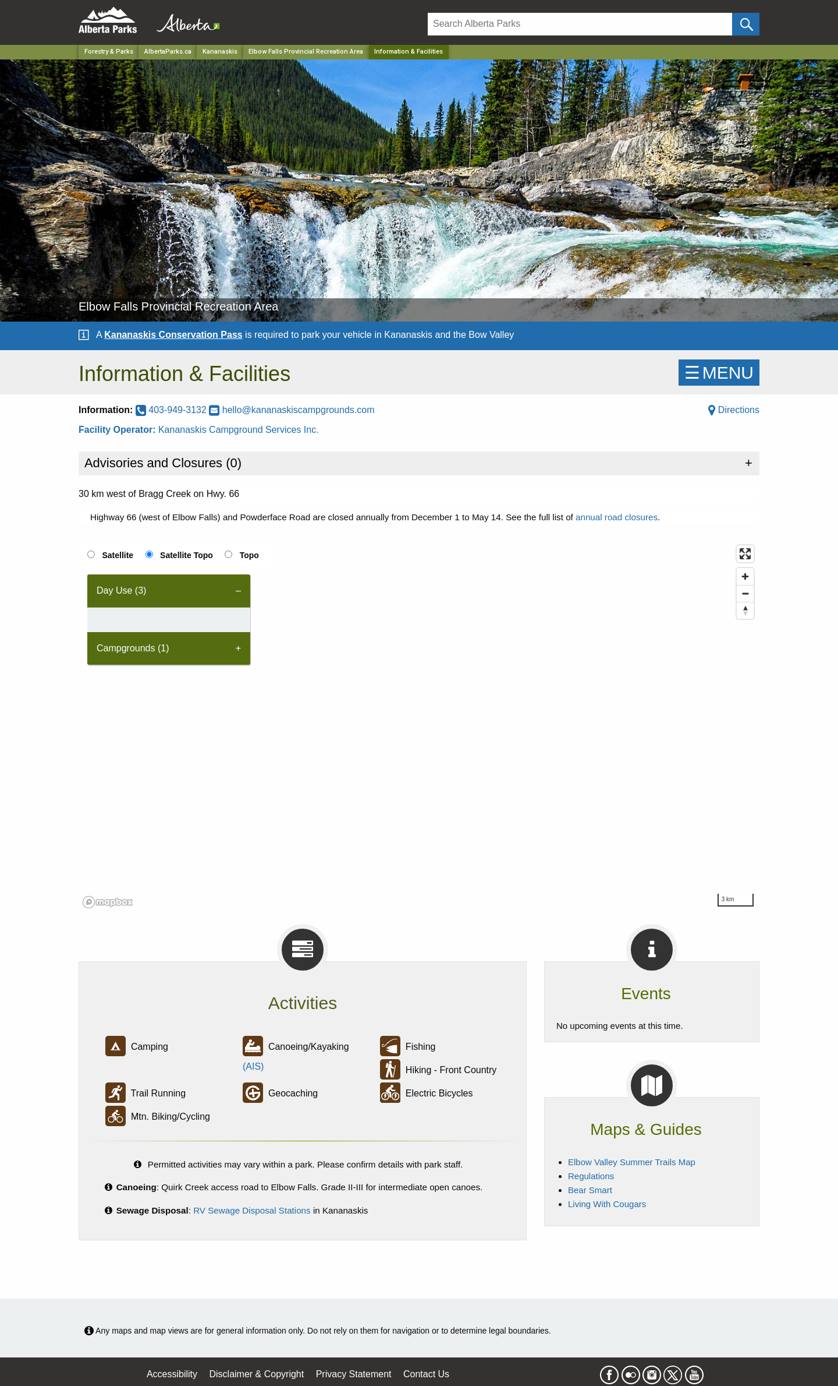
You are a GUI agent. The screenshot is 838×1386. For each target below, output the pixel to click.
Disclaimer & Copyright (257, 1374)
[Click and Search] (745, 24)
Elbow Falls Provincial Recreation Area (305, 51)
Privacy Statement (354, 1374)
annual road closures (617, 517)
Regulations (591, 1176)
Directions (733, 410)
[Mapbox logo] (107, 902)
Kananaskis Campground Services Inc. (238, 430)
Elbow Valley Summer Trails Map (631, 1162)
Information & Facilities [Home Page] (408, 51)
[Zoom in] (745, 576)
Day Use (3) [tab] (121, 590)
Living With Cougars (607, 1204)
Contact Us (426, 1374)
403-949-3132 (173, 410)
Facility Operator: (118, 430)
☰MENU (719, 372)
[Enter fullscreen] (745, 553)
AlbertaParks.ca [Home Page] (167, 51)
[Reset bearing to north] (745, 610)
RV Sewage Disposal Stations (252, 1210)
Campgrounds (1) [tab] (133, 648)
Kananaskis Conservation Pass (173, 335)
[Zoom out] (745, 593)
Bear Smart (590, 1190)
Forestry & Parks (108, 51)
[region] (419, 725)
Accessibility (172, 1374)
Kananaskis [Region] (220, 51)
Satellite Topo (186, 555)
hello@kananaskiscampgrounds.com (291, 410)
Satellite (117, 555)
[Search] (580, 24)
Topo (249, 555)
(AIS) (253, 1066)
